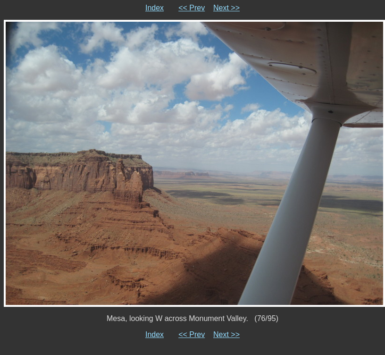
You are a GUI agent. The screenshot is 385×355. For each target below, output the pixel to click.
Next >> (226, 8)
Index (154, 8)
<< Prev (191, 8)
